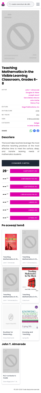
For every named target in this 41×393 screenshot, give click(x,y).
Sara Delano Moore (31, 98)
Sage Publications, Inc (30, 107)
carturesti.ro (30, 171)
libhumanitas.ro (29, 179)
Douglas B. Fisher (32, 92)
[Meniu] (38, 4)
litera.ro (32, 218)
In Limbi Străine (33, 126)
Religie (36, 123)
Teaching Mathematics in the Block (30, 297)
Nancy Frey (35, 103)
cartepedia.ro (30, 187)
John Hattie (34, 100)
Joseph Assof (33, 95)
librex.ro (33, 210)
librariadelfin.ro (29, 194)
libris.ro (33, 202)
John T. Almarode (32, 90)
